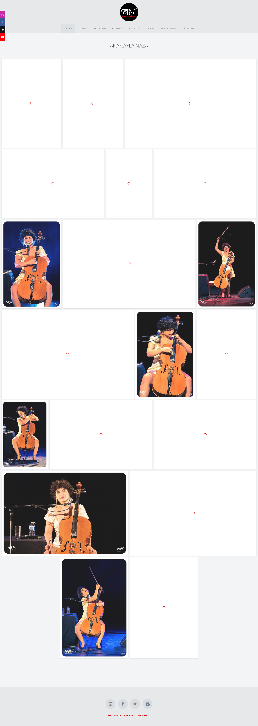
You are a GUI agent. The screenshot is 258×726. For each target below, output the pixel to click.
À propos (189, 28)
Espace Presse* (169, 28)
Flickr (151, 28)
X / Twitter (135, 28)
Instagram (100, 28)
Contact (83, 28)
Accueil (68, 28)
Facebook (117, 28)
